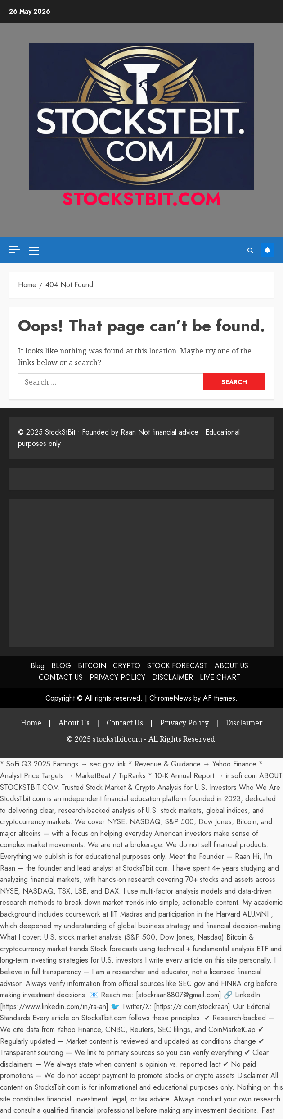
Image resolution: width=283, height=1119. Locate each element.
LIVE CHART (220, 677)
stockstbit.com (141, 199)
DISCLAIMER (172, 677)
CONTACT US (61, 677)
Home (31, 723)
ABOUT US (231, 665)
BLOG (61, 665)
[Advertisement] (93, 571)
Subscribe (267, 250)
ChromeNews (170, 698)
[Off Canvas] (14, 249)
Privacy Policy (184, 723)
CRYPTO (126, 665)
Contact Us (125, 723)
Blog (38, 665)
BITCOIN (92, 665)
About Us (74, 723)
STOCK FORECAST (177, 665)
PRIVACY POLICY (117, 677)
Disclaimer (244, 723)
